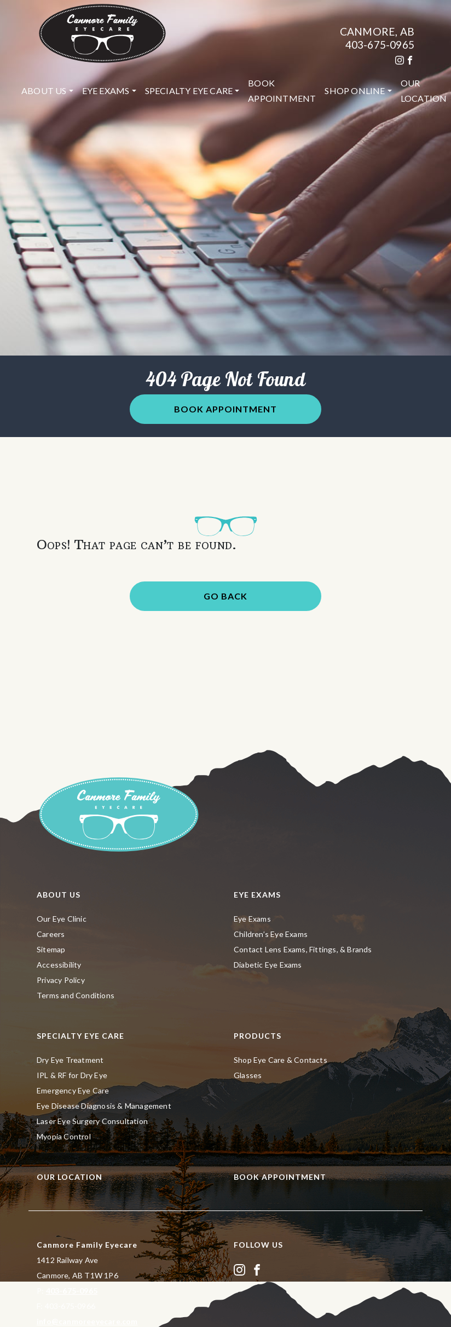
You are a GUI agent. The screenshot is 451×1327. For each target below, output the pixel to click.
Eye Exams (106, 90)
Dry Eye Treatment (70, 1059)
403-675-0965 (379, 44)
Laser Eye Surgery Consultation (92, 1121)
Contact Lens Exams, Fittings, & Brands (303, 949)
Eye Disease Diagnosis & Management (104, 1105)
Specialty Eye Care (189, 90)
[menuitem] (47, 91)
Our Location (69, 1177)
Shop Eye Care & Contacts (280, 1059)
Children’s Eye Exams (271, 934)
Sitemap (51, 949)
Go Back (225, 596)
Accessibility (59, 964)
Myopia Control (64, 1136)
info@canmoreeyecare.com (87, 1321)
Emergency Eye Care (73, 1090)
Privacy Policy (61, 980)
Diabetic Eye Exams (268, 964)
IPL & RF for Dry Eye (72, 1075)
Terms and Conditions (75, 995)
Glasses (248, 1075)
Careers (51, 934)
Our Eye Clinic (61, 918)
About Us (44, 90)
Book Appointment (282, 90)
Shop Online (355, 90)
